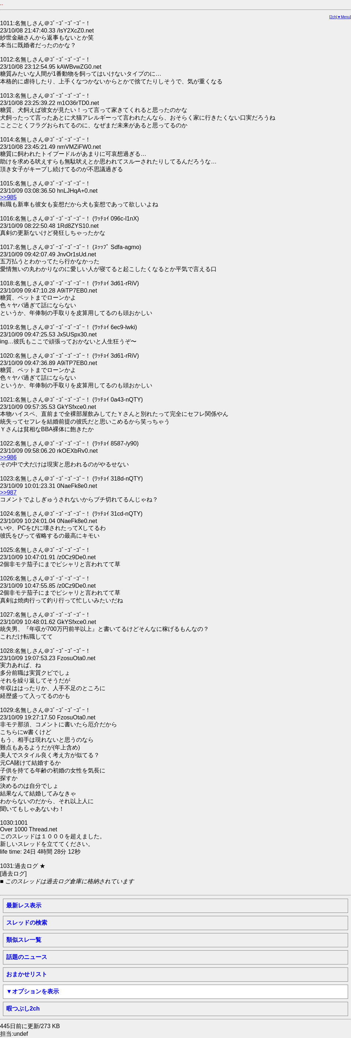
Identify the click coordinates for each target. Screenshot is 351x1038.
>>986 (8, 457)
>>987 (8, 492)
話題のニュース (26, 957)
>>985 (8, 197)
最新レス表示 (23, 905)
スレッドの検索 (26, 922)
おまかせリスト (26, 974)
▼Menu (343, 17)
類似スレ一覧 (23, 940)
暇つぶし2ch (23, 1008)
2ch (333, 17)
